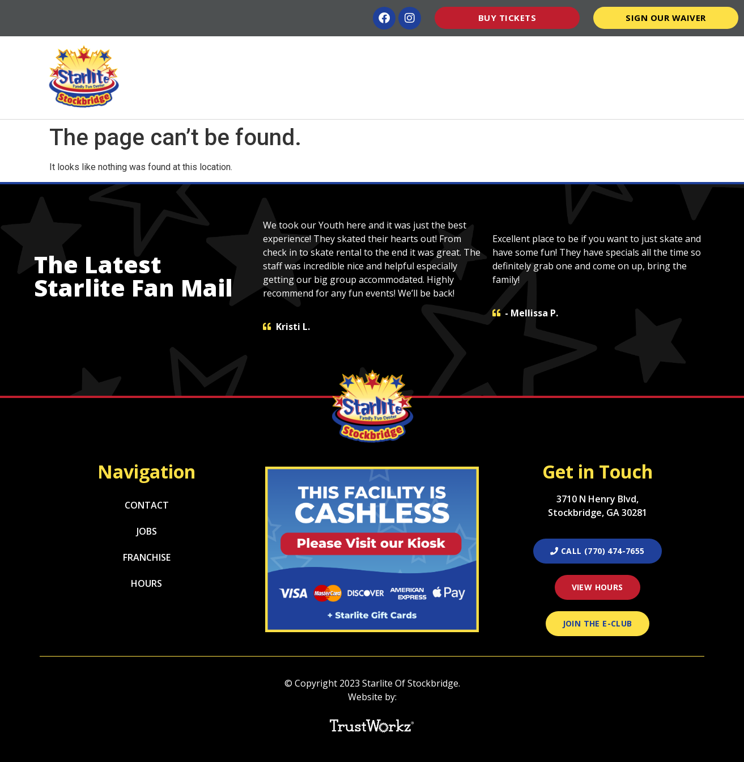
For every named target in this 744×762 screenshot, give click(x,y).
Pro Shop (633, 52)
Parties (458, 53)
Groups (522, 53)
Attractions (287, 52)
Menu (403, 52)
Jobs (147, 531)
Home (226, 52)
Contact (698, 53)
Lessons (352, 52)
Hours (579, 52)
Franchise (147, 557)
